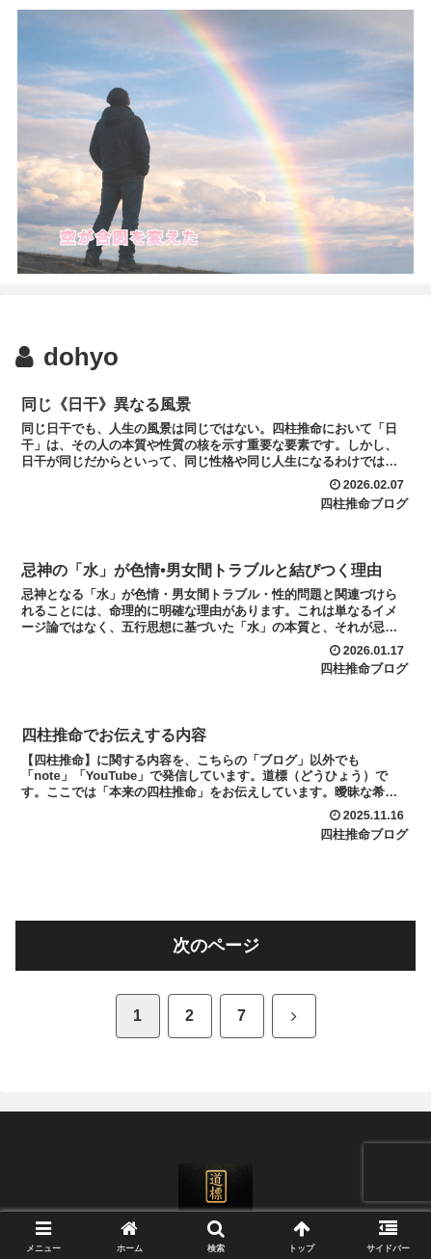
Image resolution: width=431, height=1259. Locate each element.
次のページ (216, 945)
